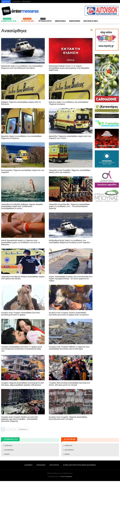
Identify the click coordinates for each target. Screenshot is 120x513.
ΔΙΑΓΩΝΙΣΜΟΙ (9, 482)
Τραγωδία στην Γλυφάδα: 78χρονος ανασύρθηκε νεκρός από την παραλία (69, 203)
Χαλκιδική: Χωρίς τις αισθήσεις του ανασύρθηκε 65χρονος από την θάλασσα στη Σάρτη (22, 99)
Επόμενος (23, 461)
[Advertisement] (46, 41)
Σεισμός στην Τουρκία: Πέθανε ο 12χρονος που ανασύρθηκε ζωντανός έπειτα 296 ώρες (69, 380)
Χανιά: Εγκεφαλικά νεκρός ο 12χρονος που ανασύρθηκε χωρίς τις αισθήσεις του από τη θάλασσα (20, 274)
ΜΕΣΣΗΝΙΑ (60, 21)
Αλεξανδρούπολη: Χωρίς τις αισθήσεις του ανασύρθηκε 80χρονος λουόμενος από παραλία (69, 273)
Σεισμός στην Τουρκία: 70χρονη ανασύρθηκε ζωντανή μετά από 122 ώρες (68, 450)
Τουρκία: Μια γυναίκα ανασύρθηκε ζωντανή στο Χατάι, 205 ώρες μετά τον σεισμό (69, 416)
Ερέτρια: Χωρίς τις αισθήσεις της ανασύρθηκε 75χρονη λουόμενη (68, 135)
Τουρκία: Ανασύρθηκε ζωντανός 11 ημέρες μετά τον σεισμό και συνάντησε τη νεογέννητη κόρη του (21, 381)
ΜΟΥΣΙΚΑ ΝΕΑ (91, 21)
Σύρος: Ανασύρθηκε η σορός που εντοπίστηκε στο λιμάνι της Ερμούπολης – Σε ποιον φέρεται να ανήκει (70, 310)
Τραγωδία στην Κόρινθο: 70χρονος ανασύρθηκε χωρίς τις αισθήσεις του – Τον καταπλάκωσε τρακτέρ (69, 238)
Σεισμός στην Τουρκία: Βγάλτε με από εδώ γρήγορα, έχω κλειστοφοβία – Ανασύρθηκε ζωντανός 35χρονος (19, 451)
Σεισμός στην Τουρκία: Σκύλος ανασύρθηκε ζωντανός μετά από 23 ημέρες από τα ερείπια (69, 345)
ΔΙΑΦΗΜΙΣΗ (16, 1)
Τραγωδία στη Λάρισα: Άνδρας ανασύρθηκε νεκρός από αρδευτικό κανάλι (22, 309)
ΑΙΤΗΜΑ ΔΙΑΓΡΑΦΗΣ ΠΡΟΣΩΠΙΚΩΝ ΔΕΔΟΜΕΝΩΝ (79, 497)
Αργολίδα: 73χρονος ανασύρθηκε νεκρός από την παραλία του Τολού (70, 169)
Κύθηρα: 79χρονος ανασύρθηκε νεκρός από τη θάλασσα (21, 135)
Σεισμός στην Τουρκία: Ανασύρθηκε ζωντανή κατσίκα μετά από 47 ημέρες (20, 345)
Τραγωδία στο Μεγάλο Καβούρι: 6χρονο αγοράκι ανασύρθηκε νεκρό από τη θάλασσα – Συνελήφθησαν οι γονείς (22, 238)
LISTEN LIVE (8, 477)
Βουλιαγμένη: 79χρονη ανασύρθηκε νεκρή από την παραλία (22, 203)
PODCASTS (45, 20)
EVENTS (7, 486)
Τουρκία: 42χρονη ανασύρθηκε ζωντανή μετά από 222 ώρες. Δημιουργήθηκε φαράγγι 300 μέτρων (22, 416)
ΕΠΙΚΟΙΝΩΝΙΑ (26, 1)
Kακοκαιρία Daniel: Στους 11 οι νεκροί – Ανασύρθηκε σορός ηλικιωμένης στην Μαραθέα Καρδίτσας (69, 100)
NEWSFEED (74, 21)
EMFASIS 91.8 (8, 20)
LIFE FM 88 (27, 20)
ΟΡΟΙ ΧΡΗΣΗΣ (54, 497)
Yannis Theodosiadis (66, 508)
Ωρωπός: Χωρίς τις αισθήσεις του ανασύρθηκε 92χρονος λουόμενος (21, 169)
